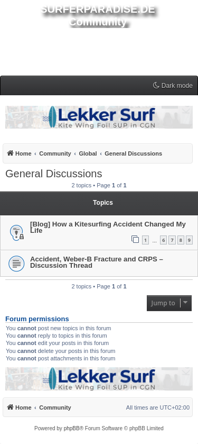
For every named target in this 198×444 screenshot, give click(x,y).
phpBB (72, 428)
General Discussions (53, 173)
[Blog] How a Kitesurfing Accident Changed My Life (108, 227)
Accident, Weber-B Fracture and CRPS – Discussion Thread (96, 262)
